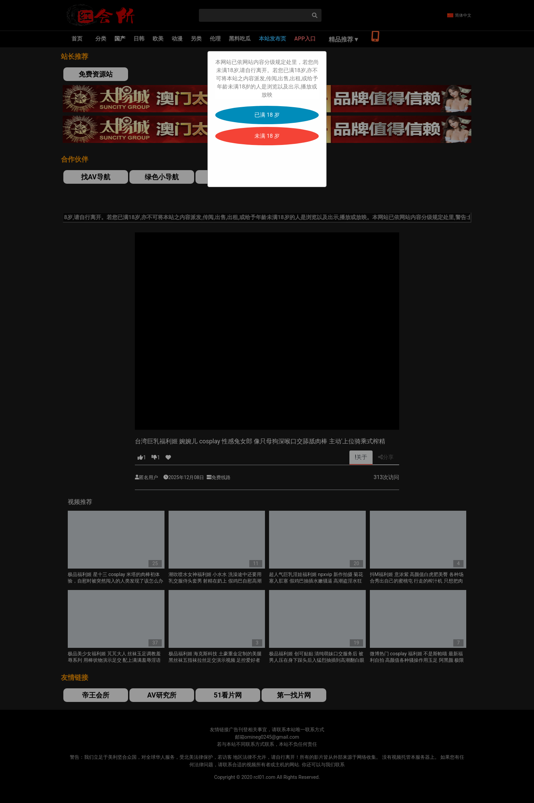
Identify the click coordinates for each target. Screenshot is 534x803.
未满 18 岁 (267, 136)
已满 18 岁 (267, 115)
